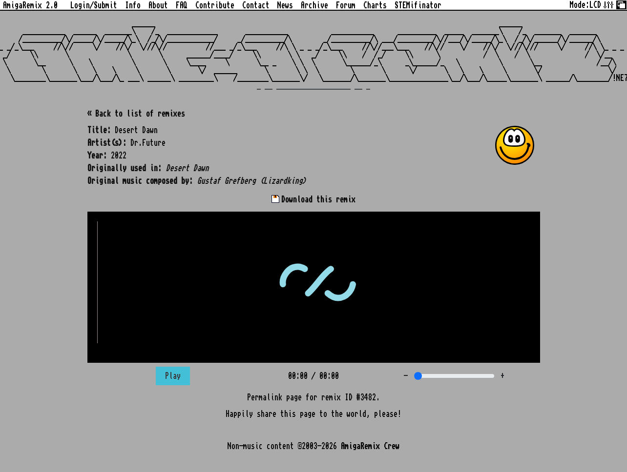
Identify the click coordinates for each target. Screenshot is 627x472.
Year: (97, 155)
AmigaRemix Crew (370, 446)
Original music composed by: (140, 181)
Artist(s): (106, 143)
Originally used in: (124, 168)
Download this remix (313, 199)
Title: (99, 130)
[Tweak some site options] (608, 4)
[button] (514, 145)
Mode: (585, 5)
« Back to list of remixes (136, 114)
